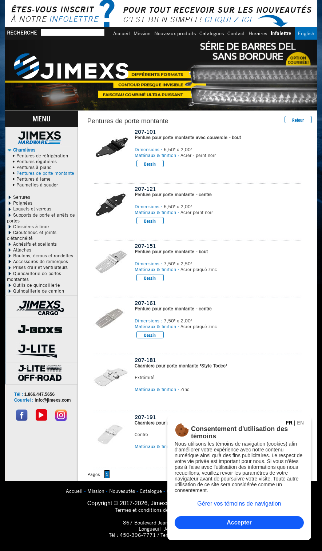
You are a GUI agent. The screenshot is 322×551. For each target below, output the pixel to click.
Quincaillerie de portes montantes (34, 276)
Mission (142, 33)
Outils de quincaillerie (33, 285)
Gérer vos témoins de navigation (239, 503)
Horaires (258, 33)
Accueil (121, 33)
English (306, 33)
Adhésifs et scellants (32, 244)
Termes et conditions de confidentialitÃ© (161, 510)
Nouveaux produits (175, 33)
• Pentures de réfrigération (40, 155)
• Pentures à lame (31, 179)
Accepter (239, 522)
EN (300, 423)
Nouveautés (122, 491)
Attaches (19, 250)
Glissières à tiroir (28, 226)
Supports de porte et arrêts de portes (41, 218)
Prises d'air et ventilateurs (37, 267)
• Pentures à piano (32, 167)
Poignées (19, 203)
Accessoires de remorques (37, 261)
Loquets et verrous (29, 209)
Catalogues (211, 33)
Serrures (18, 197)
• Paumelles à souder (35, 185)
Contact (236, 33)
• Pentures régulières (34, 161)
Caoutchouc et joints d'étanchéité (31, 235)
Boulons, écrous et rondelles (40, 255)
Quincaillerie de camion (35, 291)
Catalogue (151, 491)
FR (289, 423)
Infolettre (281, 33)
